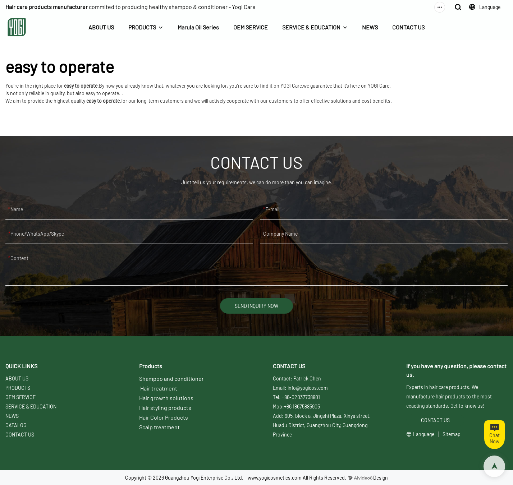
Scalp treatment (159, 427)
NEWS (370, 27)
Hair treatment (158, 388)
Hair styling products (165, 407)
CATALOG (15, 425)
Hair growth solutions (166, 397)
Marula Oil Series (198, 27)
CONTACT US (408, 27)
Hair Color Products (163, 417)
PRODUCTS (142, 27)
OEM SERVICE (250, 27)
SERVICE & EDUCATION (311, 27)
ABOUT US (101, 27)
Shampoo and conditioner (171, 378)
